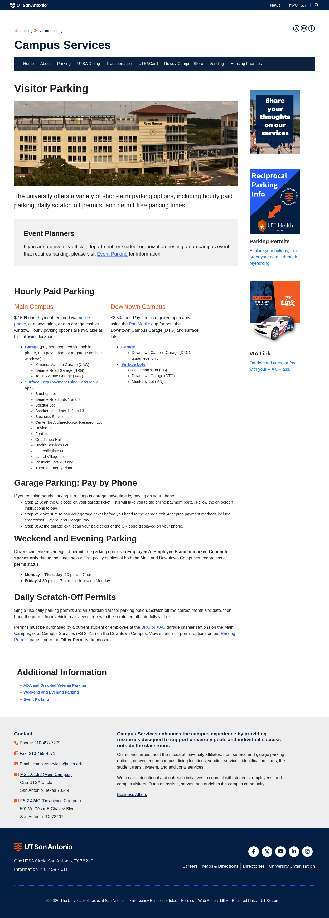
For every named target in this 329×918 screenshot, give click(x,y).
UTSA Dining (88, 63)
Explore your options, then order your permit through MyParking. (274, 257)
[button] (317, 5)
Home (28, 63)
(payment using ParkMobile (74, 382)
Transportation (119, 63)
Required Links (244, 900)
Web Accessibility (213, 900)
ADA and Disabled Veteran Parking (54, 685)
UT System (270, 900)
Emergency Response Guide (153, 900)
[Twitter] (297, 28)
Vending (217, 63)
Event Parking (112, 254)
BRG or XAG (153, 627)
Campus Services (62, 44)
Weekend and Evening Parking (51, 692)
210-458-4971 (42, 753)
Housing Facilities (246, 63)
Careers (190, 866)
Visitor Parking (50, 31)
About (45, 63)
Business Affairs (132, 794)
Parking (26, 31)
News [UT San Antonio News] (275, 5)
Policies (187, 900)
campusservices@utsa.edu (57, 764)
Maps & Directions (220, 866)
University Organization (292, 866)
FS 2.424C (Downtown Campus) (50, 801)
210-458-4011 (53, 869)
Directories (254, 866)
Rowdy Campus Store (183, 63)
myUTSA (297, 5)
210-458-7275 (47, 743)
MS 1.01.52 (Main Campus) (46, 774)
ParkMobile (139, 324)
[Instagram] (304, 28)
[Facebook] (311, 28)
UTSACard (148, 63)
